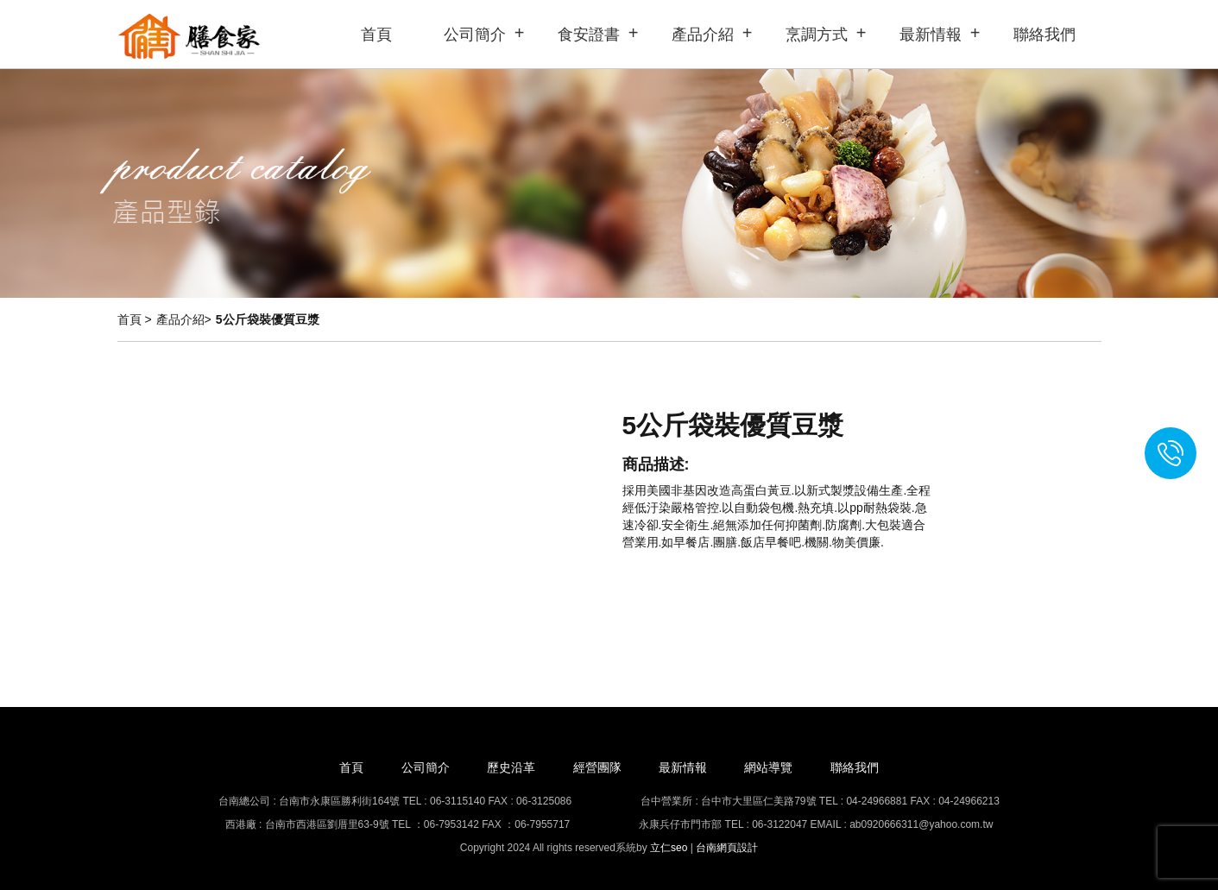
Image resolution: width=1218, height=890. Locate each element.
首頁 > (134, 319)
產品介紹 (703, 34)
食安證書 (589, 34)
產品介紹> (183, 319)
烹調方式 (817, 34)
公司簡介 (475, 34)
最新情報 (930, 34)
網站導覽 (768, 767)
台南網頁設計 (727, 848)
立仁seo (668, 848)
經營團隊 (597, 767)
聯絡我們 (1044, 34)
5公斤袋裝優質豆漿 (267, 319)
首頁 (376, 34)
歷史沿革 (511, 767)
